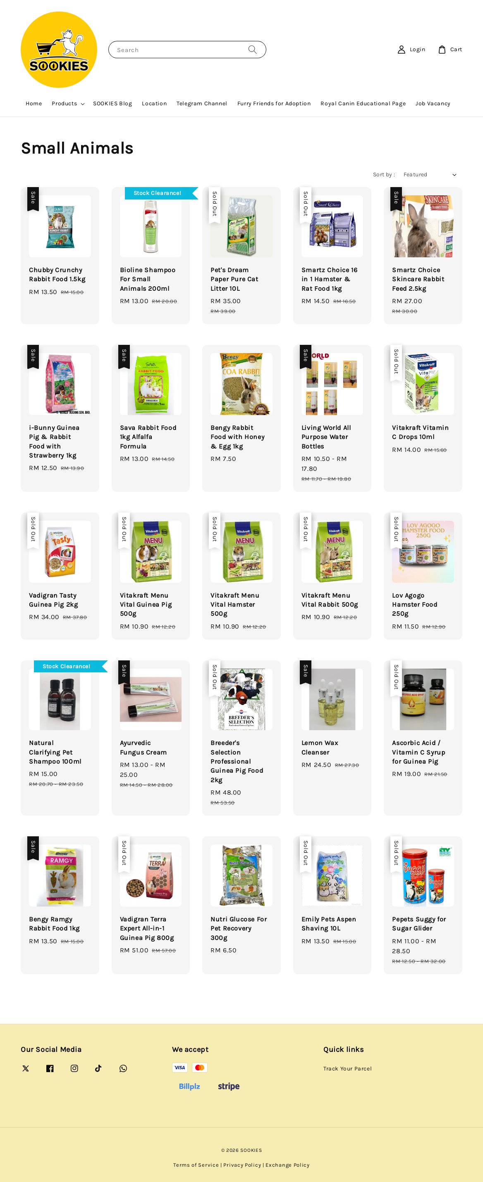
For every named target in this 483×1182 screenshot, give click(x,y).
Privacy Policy (242, 1165)
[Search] (252, 49)
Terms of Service (196, 1165)
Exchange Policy (287, 1165)
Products (64, 103)
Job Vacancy (433, 103)
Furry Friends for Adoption (274, 103)
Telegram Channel (202, 103)
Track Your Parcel (347, 1068)
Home (34, 103)
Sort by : (384, 174)
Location (154, 103)
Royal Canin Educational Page (363, 103)
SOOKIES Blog (112, 103)
